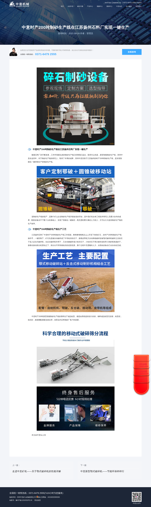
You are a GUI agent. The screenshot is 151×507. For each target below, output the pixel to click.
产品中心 (90, 6)
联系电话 (143, 380)
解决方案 (80, 6)
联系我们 (139, 6)
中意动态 (119, 6)
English (139, 3)
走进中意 (70, 6)
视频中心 (100, 6)
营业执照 (37, 500)
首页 (62, 6)
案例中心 (109, 6)
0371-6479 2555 (129, 3)
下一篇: (109, 470)
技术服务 (129, 6)
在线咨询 (132, 52)
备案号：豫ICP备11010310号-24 (20, 500)
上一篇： (41, 470)
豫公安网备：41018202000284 (48, 497)
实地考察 (143, 372)
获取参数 (143, 365)
